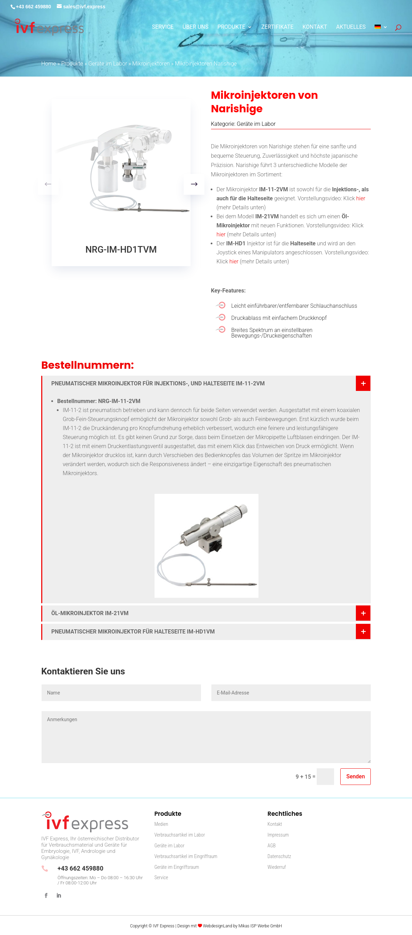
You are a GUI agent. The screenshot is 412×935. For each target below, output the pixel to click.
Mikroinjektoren (151, 63)
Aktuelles (351, 27)
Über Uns (196, 27)
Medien (161, 824)
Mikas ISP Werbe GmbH (260, 926)
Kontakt (315, 27)
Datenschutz (279, 856)
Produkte (231, 27)
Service (163, 27)
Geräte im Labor (107, 63)
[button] (194, 184)
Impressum (278, 835)
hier (360, 198)
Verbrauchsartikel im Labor (179, 835)
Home (48, 63)
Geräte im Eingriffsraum (176, 867)
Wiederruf (277, 867)
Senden (355, 776)
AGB (271, 845)
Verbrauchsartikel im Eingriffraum (185, 856)
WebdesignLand (218, 926)
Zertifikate (277, 27)
